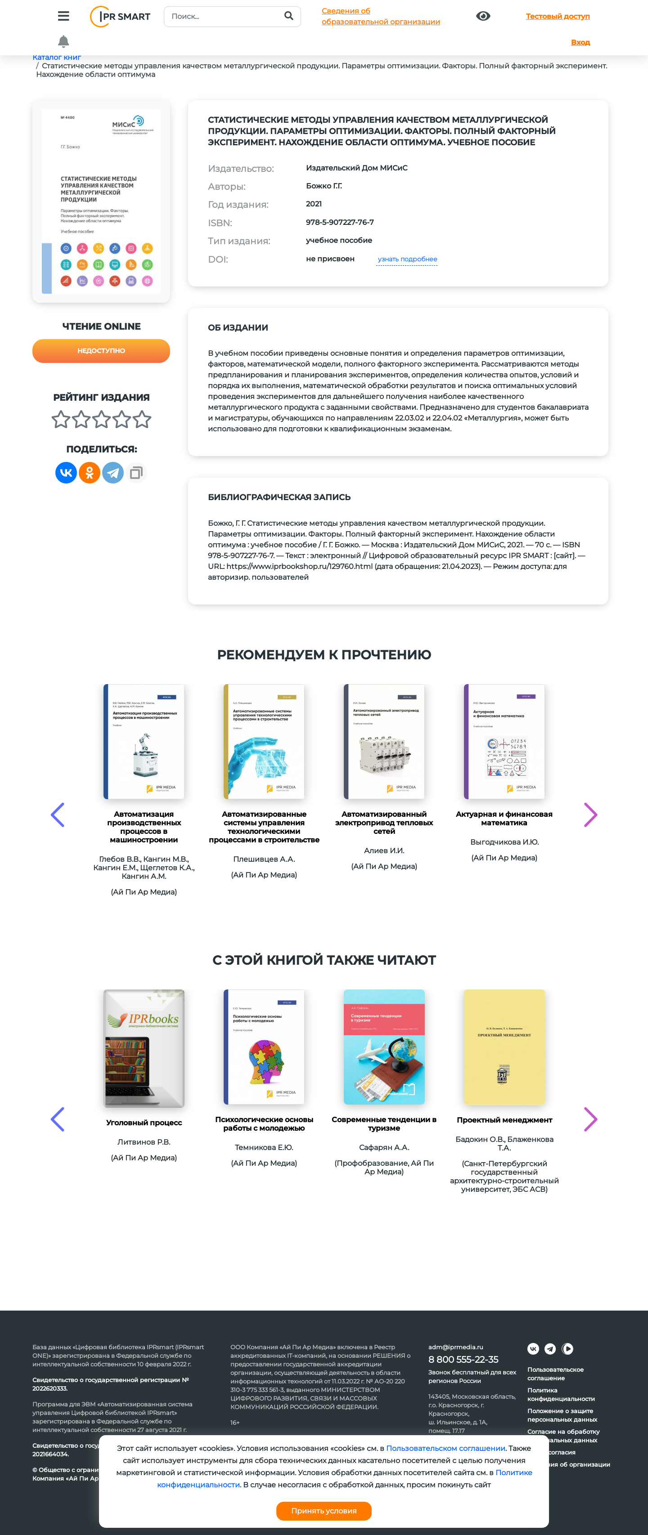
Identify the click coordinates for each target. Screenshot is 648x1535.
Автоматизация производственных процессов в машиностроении (144, 827)
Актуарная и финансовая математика (504, 818)
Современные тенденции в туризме (384, 1123)
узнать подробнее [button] (406, 259)
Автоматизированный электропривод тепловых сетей (384, 823)
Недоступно (101, 351)
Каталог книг (56, 57)
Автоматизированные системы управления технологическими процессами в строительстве (264, 827)
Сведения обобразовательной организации (381, 16)
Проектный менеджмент (504, 1120)
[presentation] (57, 814)
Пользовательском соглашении (445, 1448)
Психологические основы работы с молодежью (264, 1123)
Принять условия (324, 1511)
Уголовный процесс (144, 1123)
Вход (580, 42)
